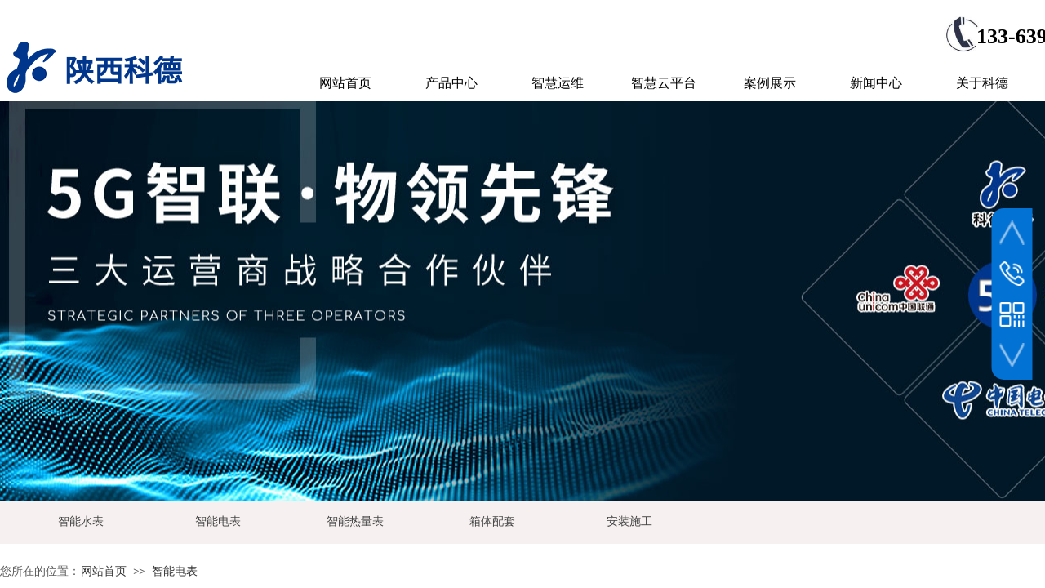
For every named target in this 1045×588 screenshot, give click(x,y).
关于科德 (982, 83)
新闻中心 (876, 83)
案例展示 (770, 83)
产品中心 (451, 83)
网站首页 (104, 571)
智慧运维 (557, 83)
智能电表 (175, 571)
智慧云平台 (663, 83)
